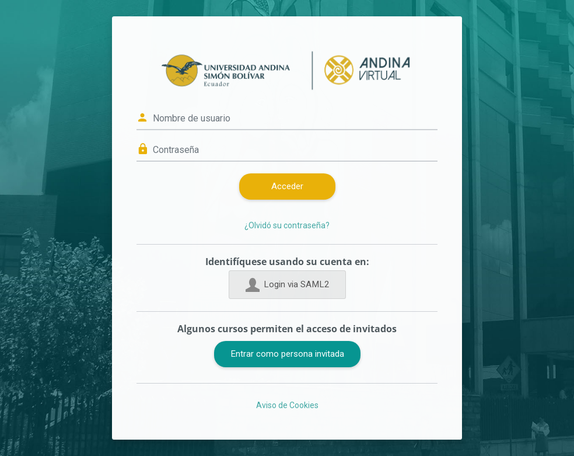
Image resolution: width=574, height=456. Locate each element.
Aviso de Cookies (287, 405)
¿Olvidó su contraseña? (287, 225)
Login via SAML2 (287, 285)
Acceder (287, 186)
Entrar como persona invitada (287, 354)
